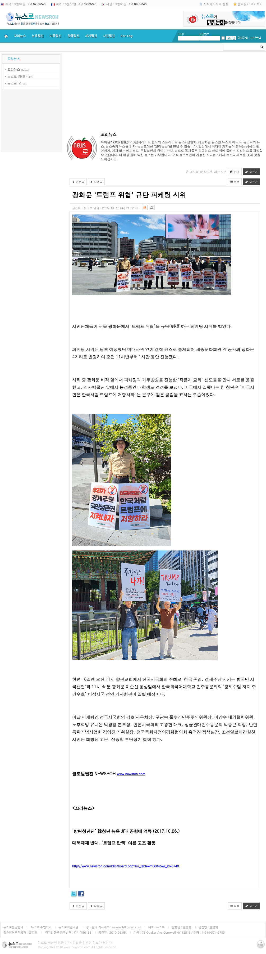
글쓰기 (251, 172)
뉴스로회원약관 (68, 927)
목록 (235, 182)
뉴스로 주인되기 (41, 927)
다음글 (96, 182)
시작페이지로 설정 (216, 4)
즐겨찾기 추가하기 (250, 4)
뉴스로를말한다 (13, 927)
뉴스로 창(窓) (17, 76)
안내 (235, 172)
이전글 (78, 182)
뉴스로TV (14, 83)
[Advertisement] (31, 122)
